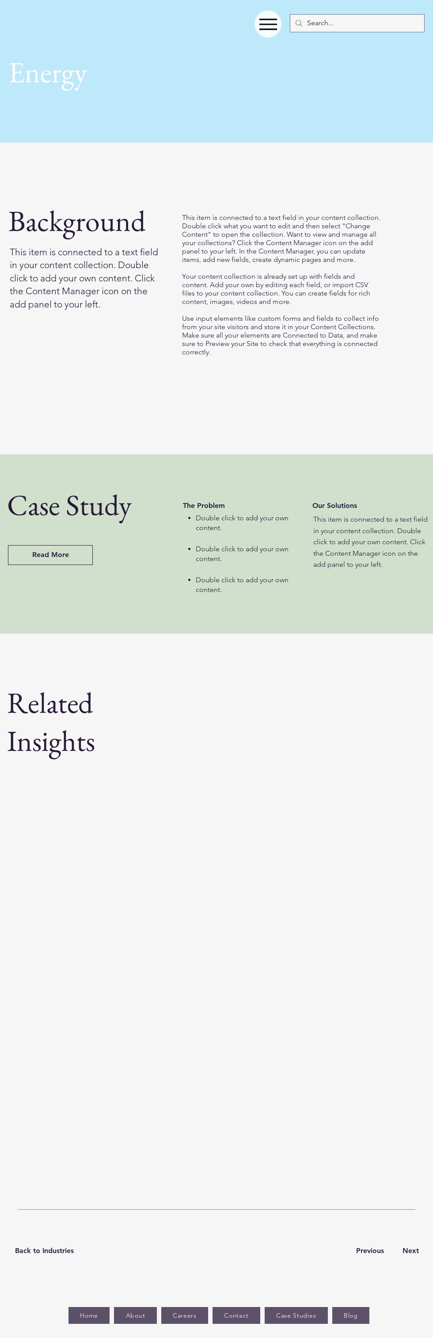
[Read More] (50, 555)
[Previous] (369, 1251)
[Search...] (356, 23)
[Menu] (267, 24)
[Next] (409, 1251)
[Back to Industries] (50, 1251)
